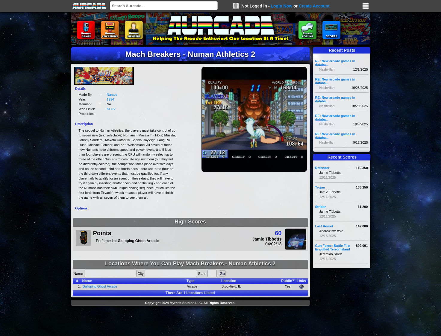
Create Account (314, 6)
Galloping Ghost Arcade (100, 286)
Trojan (320, 187)
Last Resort (324, 226)
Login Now (281, 6)
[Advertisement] (190, 321)
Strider (320, 207)
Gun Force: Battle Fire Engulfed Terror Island (332, 247)
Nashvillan (327, 69)
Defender (322, 168)
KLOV (111, 109)
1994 (110, 99)
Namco (112, 94)
